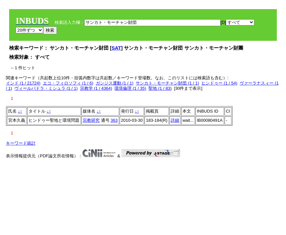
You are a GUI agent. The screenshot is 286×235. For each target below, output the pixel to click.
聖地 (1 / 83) (160, 88)
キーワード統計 (21, 143)
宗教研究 (91, 120)
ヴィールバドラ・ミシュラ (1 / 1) (46, 88)
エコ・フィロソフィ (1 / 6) (68, 83)
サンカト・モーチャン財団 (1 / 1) (167, 83)
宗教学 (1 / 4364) (96, 88)
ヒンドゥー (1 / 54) (219, 83)
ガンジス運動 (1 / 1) (115, 83)
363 (114, 120)
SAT (116, 48)
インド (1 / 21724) (23, 83)
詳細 (175, 120)
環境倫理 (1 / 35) (130, 88)
